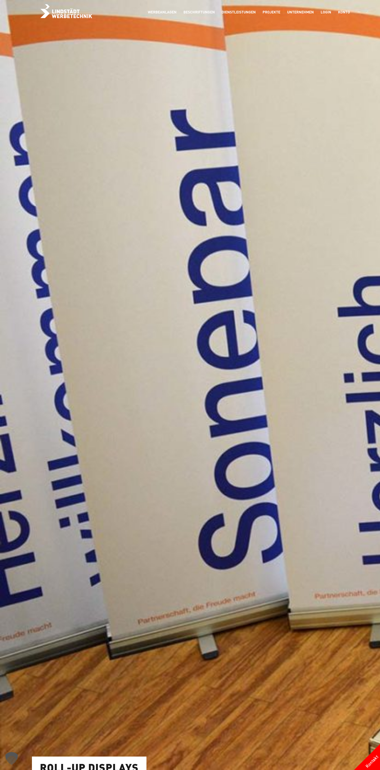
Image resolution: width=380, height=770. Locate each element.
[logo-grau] (66, 12)
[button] (11, 758)
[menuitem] (162, 12)
